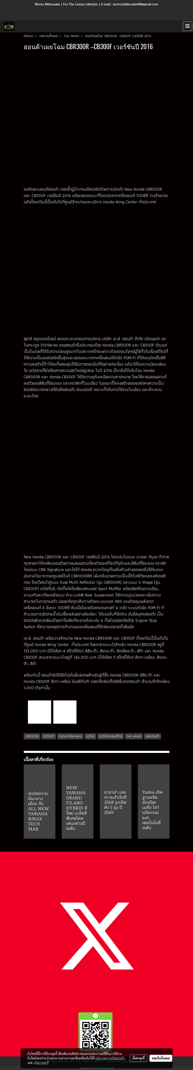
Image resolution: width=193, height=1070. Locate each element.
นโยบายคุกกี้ (41, 1062)
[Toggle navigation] (187, 26)
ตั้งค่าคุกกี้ (139, 1058)
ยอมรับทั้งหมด (161, 1058)
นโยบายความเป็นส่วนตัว (110, 1058)
